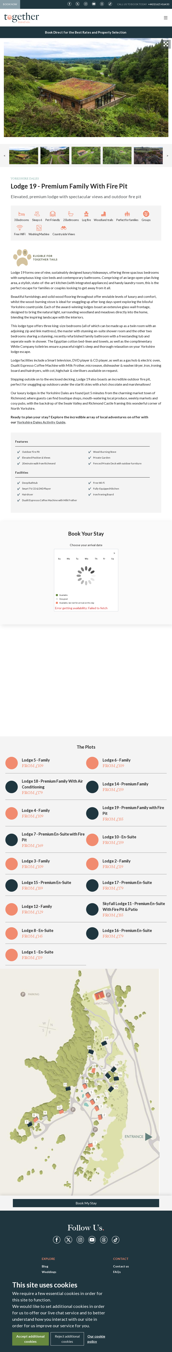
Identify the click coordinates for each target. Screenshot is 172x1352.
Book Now (10, 4)
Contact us (121, 1266)
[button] (23, 155)
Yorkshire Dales (25, 178)
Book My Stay (86, 1203)
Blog (45, 1266)
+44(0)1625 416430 (158, 4)
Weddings (49, 1272)
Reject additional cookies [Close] (67, 1338)
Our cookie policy (96, 1338)
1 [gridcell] (112, 563)
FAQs (117, 1272)
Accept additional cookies (30, 1338)
